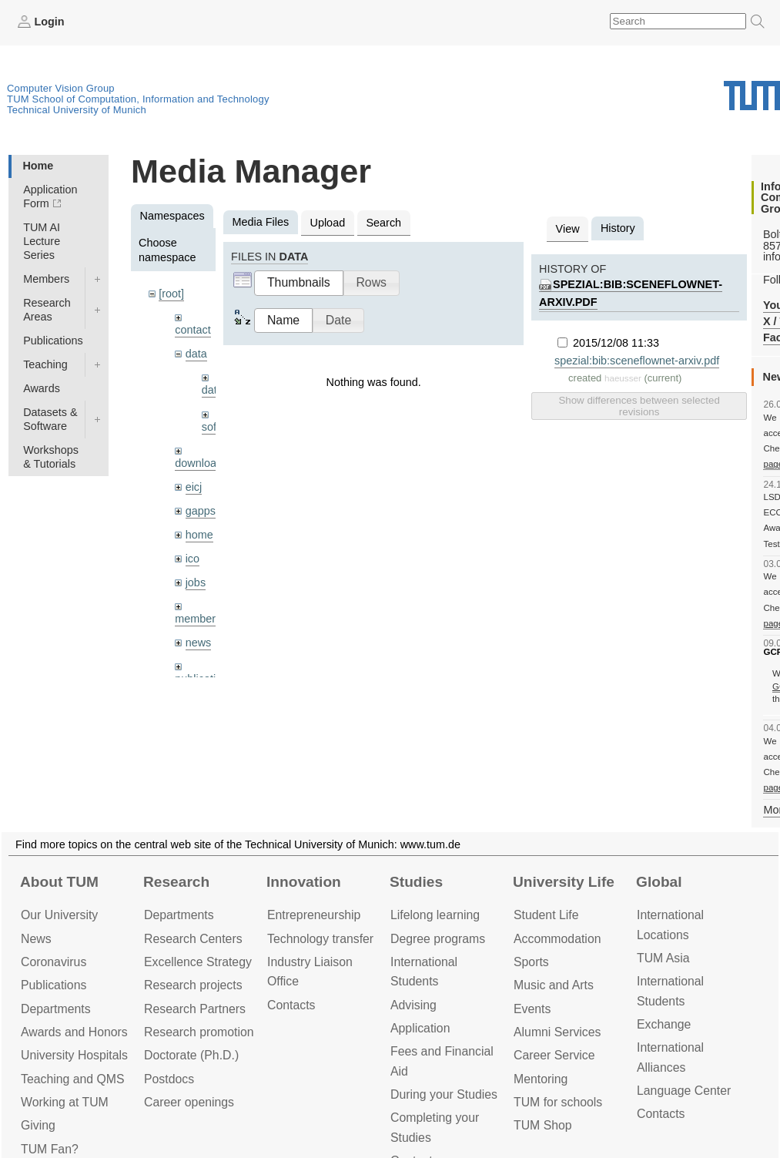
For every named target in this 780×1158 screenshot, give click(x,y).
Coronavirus (53, 961)
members (198, 619)
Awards (41, 388)
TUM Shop (543, 1125)
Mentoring (540, 1079)
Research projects (193, 985)
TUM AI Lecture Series (41, 241)
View (568, 229)
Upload (328, 222)
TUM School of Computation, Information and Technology (138, 99)
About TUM (59, 882)
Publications (53, 340)
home (199, 535)
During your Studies (443, 1094)
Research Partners (195, 1008)
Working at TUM (65, 1102)
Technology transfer (320, 938)
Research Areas (47, 310)
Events (532, 1008)
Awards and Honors (74, 1032)
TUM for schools (558, 1102)
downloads (201, 463)
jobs (196, 582)
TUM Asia (663, 958)
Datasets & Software (50, 419)
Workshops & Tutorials (51, 457)
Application (420, 1028)
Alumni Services (557, 1032)
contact (192, 330)
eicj (194, 487)
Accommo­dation (557, 938)
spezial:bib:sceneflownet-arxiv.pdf (636, 360)
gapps (201, 511)
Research (176, 882)
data (196, 353)
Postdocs (169, 1079)
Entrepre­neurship (313, 914)
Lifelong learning (435, 914)
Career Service (554, 1055)
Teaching (45, 364)
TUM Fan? (50, 1149)
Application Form (50, 196)
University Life (563, 882)
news (199, 642)
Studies (416, 882)
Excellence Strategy (198, 961)
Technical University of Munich (76, 110)
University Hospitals (74, 1055)
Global (659, 882)
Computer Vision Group (61, 88)
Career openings (189, 1102)
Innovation (303, 882)
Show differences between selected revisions (638, 406)
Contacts (291, 1005)
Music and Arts (554, 985)
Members (46, 279)
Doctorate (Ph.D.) (191, 1055)
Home (37, 165)
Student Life (546, 914)
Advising (413, 1005)
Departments (56, 1008)
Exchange (664, 1024)
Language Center (684, 1090)
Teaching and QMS (73, 1079)
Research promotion (199, 1032)
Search (383, 222)
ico (192, 558)
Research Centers (193, 938)
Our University (59, 914)
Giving (38, 1125)
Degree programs (437, 938)
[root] (171, 293)
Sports (531, 961)
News (36, 938)
